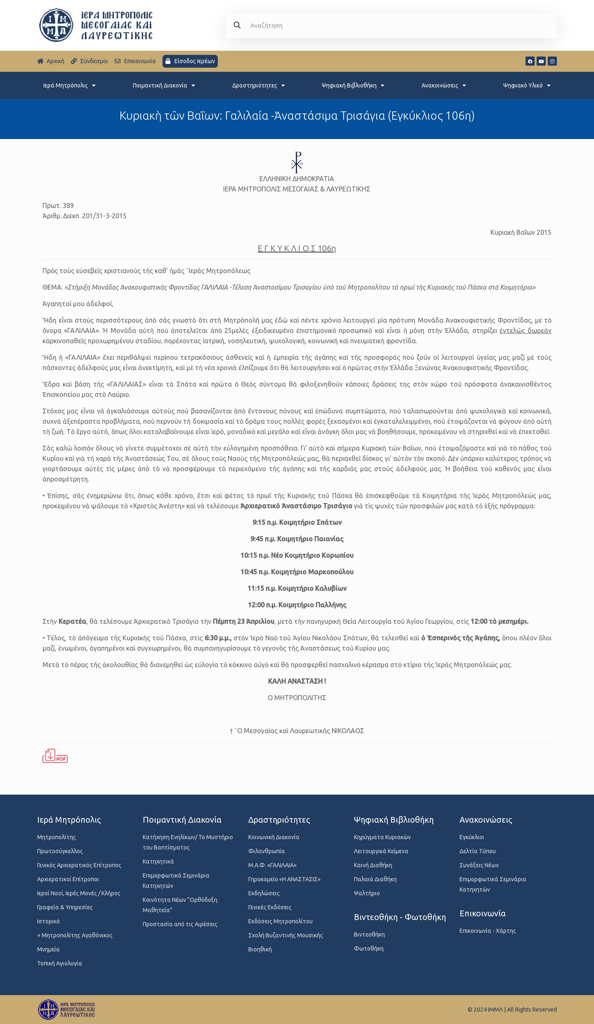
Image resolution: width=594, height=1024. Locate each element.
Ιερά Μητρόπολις (69, 85)
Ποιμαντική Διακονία (164, 85)
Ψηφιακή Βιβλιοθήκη (353, 85)
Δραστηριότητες (258, 85)
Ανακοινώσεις (444, 85)
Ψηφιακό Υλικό (527, 85)
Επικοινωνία (483, 913)
